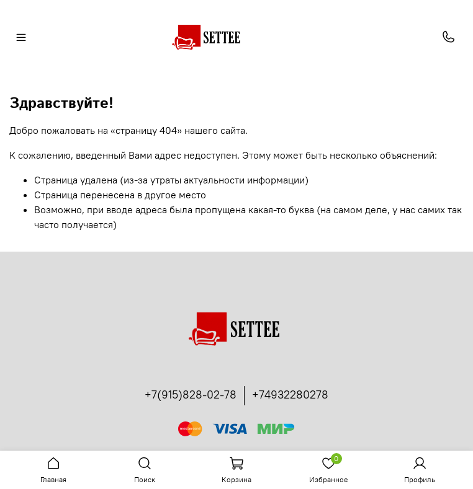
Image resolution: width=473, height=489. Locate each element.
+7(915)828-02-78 (190, 394)
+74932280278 (290, 394)
